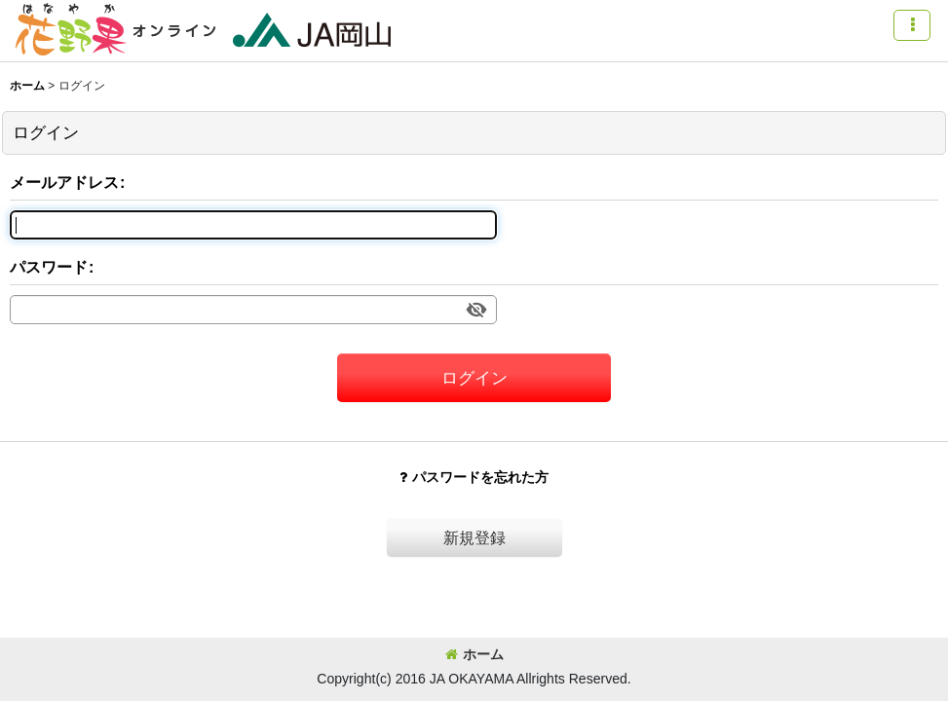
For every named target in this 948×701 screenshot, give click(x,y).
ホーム (474, 654)
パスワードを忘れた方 (474, 477)
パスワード (49, 267)
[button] (911, 25)
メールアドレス (64, 182)
